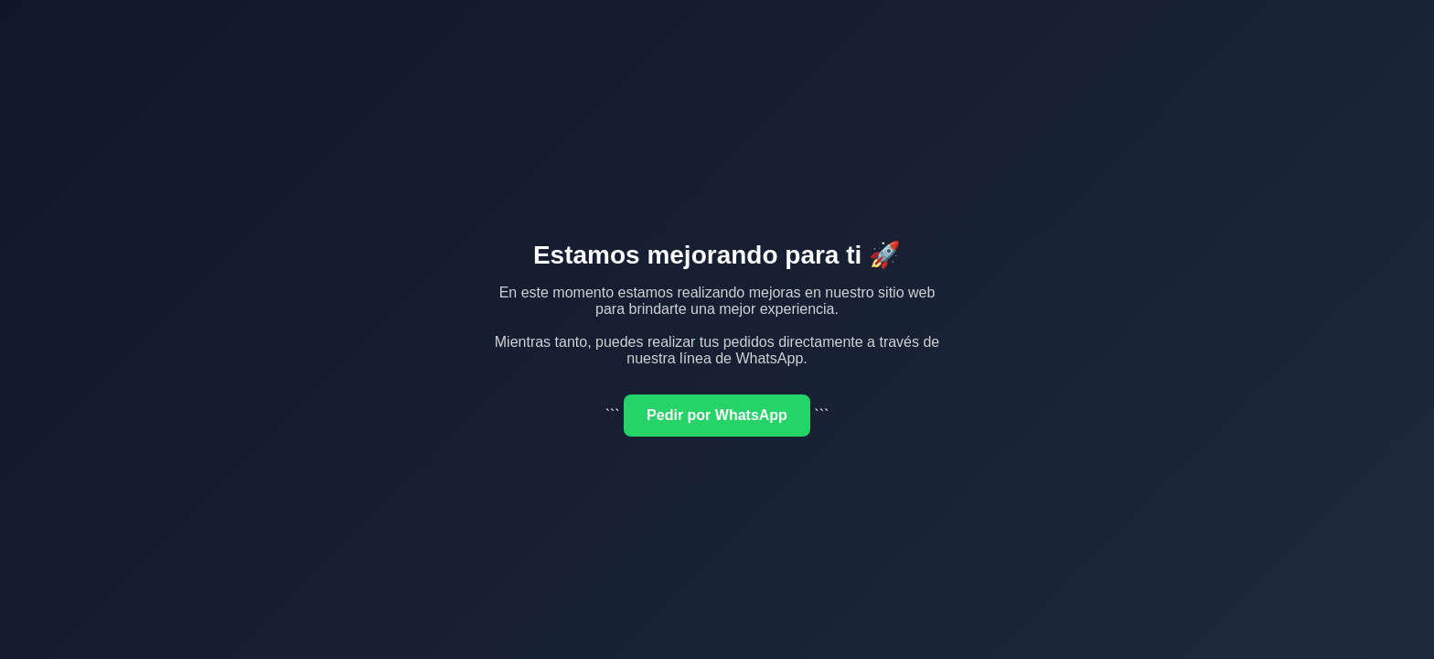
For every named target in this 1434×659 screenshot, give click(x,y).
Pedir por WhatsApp (717, 415)
